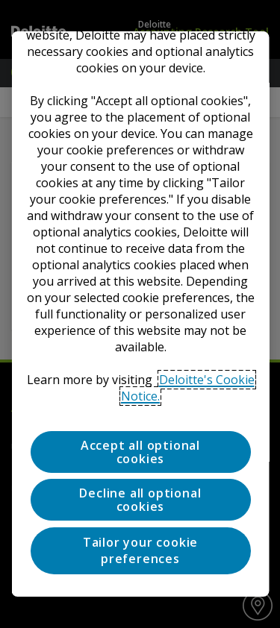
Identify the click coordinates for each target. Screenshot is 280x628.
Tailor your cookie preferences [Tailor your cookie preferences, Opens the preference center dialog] (139, 550)
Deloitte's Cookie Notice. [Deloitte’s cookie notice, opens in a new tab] (188, 387)
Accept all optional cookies (139, 452)
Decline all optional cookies (140, 500)
